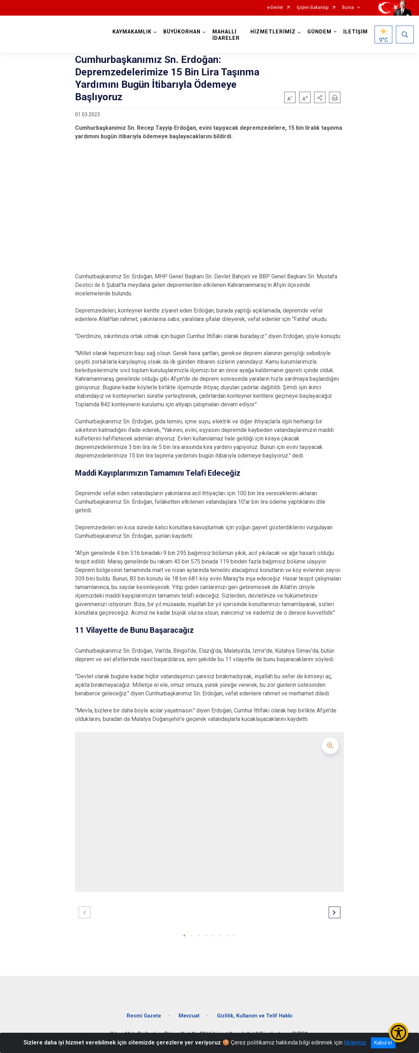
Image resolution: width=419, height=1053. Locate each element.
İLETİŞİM (355, 32)
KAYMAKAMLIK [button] (132, 32)
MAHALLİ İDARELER (226, 35)
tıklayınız (355, 1042)
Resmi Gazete (144, 1016)
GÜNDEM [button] (319, 32)
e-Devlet (275, 7)
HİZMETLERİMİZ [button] (273, 32)
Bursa (348, 7)
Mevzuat (189, 1016)
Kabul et (383, 1043)
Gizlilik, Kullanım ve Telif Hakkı (254, 1016)
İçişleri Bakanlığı (313, 7)
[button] (319, 97)
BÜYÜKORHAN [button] (182, 32)
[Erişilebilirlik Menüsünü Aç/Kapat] (398, 1032)
